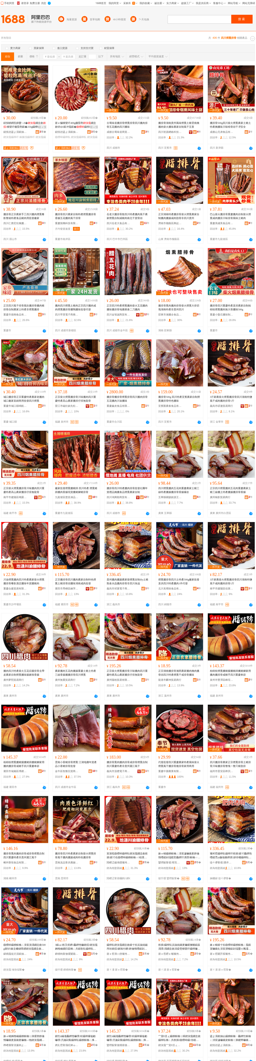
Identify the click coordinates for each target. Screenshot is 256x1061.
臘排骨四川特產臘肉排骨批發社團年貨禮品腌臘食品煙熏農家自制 (127, 490)
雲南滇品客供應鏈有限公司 (67, 862)
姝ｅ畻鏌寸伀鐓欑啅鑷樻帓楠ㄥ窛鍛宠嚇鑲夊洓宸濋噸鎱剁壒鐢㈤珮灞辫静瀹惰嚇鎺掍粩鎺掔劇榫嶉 (230, 947)
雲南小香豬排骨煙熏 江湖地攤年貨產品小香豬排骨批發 (76, 764)
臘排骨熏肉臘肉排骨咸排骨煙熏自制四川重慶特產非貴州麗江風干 (127, 764)
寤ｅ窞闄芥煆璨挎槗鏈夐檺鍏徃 (221, 953)
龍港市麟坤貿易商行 (169, 679)
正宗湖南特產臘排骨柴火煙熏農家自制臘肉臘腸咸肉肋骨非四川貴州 (178, 216)
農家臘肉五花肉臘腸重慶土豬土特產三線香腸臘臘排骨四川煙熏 (75, 672)
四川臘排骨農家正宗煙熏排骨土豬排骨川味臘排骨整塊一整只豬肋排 (230, 764)
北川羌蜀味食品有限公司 (170, 588)
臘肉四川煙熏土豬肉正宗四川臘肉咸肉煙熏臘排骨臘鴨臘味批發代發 (75, 307)
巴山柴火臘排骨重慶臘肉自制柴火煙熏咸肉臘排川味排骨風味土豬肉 (230, 216)
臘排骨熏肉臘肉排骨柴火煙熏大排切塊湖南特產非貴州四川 (178, 307)
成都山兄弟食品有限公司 (221, 131)
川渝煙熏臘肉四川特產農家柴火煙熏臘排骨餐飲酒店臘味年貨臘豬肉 (23, 581)
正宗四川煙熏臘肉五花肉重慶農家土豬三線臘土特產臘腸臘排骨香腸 (230, 490)
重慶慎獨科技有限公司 (67, 223)
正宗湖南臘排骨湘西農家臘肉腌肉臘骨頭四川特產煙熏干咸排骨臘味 (178, 672)
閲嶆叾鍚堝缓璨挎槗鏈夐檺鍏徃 (118, 862)
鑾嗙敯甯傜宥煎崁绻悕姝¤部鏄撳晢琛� (170, 862)
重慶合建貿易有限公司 (15, 588)
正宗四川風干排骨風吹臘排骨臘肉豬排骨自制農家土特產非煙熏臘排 (23, 307)
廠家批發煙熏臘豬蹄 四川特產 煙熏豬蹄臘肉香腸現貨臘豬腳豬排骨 (76, 490)
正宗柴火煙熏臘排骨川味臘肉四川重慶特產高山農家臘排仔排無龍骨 (75, 398)
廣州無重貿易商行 (65, 679)
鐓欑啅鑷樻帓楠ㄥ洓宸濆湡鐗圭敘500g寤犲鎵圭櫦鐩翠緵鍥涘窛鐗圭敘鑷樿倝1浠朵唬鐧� (24, 947)
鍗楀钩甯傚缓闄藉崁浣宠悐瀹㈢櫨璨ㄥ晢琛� (67, 953)
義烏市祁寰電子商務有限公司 (118, 588)
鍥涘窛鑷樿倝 (78, 137)
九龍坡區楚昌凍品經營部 (67, 497)
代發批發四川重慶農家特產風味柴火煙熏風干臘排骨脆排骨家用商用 (178, 764)
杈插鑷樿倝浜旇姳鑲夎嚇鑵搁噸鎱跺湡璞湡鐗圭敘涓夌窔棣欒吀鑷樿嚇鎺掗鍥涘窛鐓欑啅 (179, 947)
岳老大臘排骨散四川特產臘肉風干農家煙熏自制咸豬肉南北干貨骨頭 (127, 216)
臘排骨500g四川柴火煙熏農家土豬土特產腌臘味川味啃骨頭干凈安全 (230, 124)
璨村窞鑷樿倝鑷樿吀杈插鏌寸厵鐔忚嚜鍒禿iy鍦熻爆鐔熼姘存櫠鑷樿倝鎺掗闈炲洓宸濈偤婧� (231, 855)
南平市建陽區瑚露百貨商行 (15, 497)
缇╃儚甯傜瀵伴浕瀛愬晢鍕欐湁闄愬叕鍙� (221, 862)
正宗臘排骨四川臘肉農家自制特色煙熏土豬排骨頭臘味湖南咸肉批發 (75, 581)
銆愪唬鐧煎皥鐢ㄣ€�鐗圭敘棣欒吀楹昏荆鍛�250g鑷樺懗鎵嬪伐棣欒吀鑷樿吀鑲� (24, 125)
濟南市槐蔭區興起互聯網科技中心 (170, 223)
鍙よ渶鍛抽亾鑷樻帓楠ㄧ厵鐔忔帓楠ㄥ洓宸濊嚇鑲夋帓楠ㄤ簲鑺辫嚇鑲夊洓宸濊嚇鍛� (230, 1038)
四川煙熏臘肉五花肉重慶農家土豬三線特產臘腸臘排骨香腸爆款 (178, 490)
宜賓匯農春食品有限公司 (170, 405)
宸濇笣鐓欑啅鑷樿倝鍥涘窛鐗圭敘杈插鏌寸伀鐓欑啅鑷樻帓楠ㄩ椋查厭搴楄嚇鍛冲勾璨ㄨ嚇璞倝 (127, 855)
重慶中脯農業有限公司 (170, 771)
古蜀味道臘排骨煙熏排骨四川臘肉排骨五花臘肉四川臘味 (127, 124)
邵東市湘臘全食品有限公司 (170, 314)
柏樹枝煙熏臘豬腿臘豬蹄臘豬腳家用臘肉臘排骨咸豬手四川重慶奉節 (230, 672)
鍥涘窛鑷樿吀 (11, 137)
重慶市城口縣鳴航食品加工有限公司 (15, 405)
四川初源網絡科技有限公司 (170, 131)
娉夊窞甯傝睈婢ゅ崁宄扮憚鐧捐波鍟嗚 (67, 1045)
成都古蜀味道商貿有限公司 (118, 131)
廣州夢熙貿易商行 (13, 679)
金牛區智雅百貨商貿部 (67, 771)
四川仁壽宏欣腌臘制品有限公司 (15, 223)
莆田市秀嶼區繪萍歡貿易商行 (67, 588)
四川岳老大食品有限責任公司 (118, 223)
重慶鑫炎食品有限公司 (118, 405)
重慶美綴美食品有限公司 (221, 223)
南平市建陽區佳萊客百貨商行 (221, 588)
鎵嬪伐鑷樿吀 (27, 137)
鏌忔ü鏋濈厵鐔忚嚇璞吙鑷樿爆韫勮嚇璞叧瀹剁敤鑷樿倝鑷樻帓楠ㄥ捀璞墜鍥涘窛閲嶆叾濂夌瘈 (76, 1038)
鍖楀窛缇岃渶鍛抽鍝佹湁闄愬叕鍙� (15, 953)
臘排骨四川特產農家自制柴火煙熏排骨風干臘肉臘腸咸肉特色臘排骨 (75, 855)
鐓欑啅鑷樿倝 (62, 137)
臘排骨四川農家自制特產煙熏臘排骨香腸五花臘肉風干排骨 (75, 216)
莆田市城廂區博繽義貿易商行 (15, 771)
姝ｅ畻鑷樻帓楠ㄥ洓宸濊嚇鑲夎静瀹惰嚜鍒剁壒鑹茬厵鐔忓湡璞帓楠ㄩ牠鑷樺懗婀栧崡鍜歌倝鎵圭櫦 (179, 855)
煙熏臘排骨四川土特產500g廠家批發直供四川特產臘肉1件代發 (178, 581)
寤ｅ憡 (42, 127)
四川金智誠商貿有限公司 (118, 314)
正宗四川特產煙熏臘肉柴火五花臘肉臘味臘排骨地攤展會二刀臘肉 (127, 307)
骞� (42, 131)
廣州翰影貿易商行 (220, 497)
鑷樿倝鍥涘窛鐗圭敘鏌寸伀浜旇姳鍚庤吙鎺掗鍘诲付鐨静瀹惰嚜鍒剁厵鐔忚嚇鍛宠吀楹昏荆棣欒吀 (127, 947)
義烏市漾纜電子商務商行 (118, 771)
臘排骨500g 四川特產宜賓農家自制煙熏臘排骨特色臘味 (179, 398)
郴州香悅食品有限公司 (15, 862)
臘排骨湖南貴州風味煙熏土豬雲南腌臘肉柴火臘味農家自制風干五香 (178, 124)
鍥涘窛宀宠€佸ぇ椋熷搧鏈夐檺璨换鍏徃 (170, 1045)
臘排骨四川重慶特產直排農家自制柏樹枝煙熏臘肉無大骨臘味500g (230, 307)
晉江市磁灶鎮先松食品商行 (67, 405)
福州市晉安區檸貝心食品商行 (221, 771)
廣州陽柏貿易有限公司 (118, 679)
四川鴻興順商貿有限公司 (118, 497)
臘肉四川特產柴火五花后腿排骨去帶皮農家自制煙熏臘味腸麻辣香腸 (23, 672)
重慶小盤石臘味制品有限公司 (221, 314)
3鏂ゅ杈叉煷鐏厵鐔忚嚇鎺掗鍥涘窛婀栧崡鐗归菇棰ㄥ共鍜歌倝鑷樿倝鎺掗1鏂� (76, 947)
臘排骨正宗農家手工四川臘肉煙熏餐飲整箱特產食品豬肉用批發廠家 (23, 216)
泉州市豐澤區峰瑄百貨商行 (221, 679)
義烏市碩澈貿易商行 (221, 405)
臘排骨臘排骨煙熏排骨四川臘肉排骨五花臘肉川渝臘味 (127, 398)
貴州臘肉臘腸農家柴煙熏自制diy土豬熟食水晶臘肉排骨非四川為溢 (127, 581)
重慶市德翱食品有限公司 (15, 314)
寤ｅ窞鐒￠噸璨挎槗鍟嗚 (170, 953)
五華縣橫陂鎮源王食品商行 (170, 497)
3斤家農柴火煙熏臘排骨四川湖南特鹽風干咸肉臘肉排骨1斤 (231, 398)
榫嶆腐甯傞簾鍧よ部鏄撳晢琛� (15, 1045)
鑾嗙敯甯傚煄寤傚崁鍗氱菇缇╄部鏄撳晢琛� (118, 1045)
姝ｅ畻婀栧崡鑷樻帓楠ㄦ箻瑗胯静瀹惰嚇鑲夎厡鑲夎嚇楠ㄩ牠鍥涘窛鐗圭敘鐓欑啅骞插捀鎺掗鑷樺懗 (23, 1038)
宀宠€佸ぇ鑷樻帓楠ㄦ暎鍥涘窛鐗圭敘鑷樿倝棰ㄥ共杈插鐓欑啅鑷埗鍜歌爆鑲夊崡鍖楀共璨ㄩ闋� (179, 1038)
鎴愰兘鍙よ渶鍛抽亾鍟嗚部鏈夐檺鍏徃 (15, 131)
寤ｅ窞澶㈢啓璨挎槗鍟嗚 (118, 953)
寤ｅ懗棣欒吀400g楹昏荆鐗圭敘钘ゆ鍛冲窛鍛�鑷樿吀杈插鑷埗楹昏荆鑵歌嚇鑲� (76, 125)
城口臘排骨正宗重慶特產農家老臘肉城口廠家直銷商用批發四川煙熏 (23, 398)
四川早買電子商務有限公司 (67, 314)
